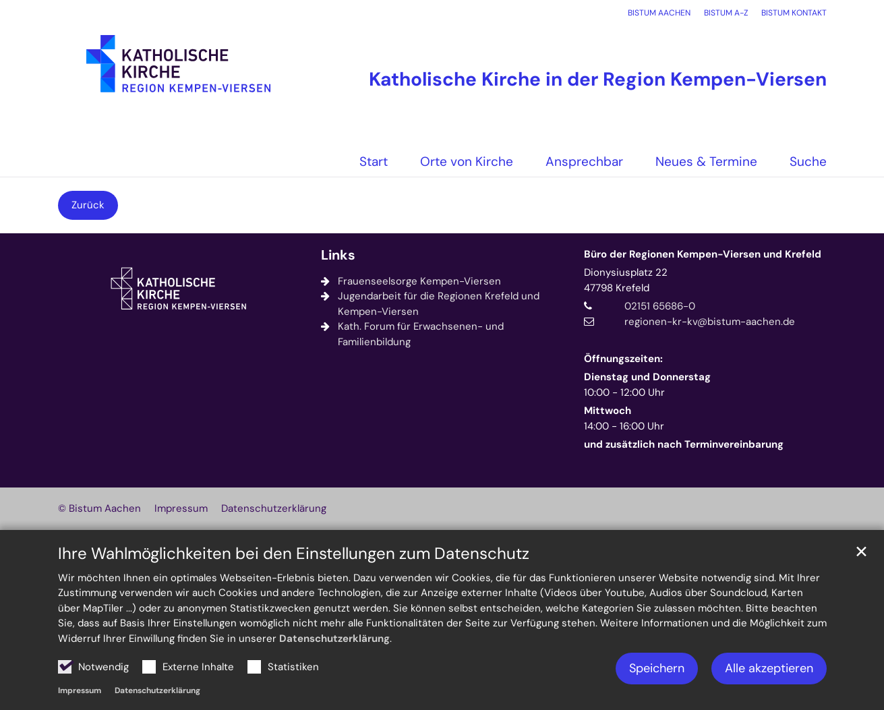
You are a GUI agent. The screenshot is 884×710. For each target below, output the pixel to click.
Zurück (88, 205)
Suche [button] (808, 161)
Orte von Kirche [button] (466, 161)
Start (373, 161)
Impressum (79, 690)
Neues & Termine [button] (706, 161)
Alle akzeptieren (769, 668)
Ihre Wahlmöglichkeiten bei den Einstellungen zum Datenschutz (293, 553)
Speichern (656, 668)
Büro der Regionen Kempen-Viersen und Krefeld (702, 254)
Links (338, 255)
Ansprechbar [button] (584, 161)
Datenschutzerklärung (334, 638)
